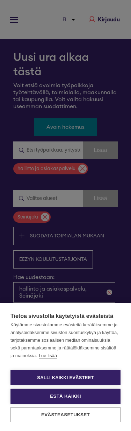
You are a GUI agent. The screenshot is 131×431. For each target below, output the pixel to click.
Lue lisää (48, 355)
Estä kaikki (65, 396)
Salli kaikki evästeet (65, 377)
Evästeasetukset (65, 414)
